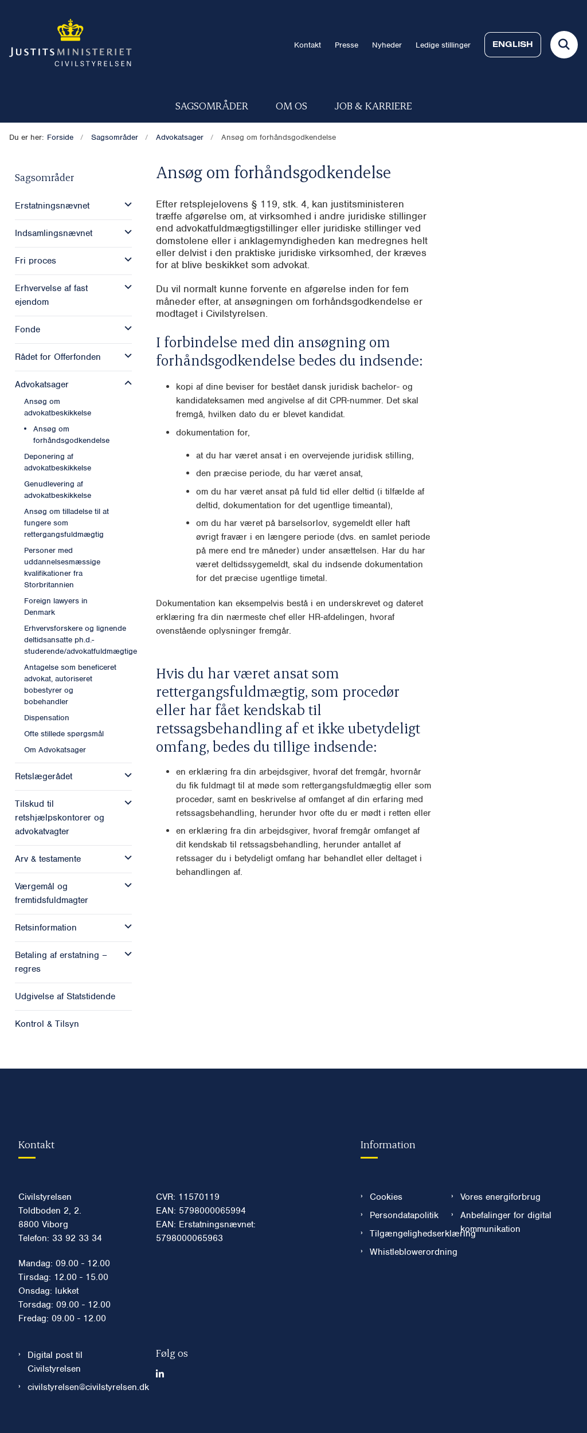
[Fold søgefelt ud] (564, 44)
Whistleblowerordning (401, 1252)
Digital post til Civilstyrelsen (55, 1362)
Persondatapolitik (401, 1215)
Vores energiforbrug (500, 1197)
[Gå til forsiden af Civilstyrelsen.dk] (66, 44)
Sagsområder (211, 105)
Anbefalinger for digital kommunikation (505, 1222)
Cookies (386, 1197)
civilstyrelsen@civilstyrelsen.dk (83, 1387)
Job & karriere (373, 105)
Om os (291, 105)
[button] (125, 204)
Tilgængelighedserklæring (401, 1233)
